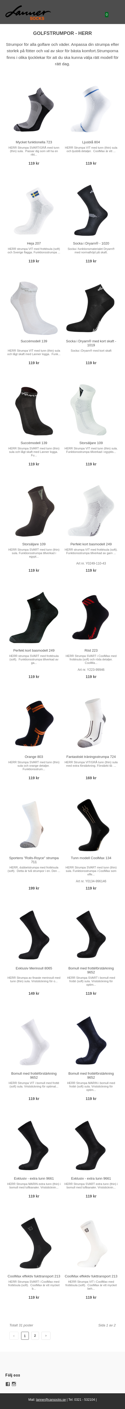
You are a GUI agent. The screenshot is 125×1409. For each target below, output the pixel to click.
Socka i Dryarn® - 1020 (91, 243)
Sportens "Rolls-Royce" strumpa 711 (34, 860)
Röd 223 (90, 650)
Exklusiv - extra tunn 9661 (34, 1178)
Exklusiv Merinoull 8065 (34, 968)
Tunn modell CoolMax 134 (91, 858)
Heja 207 (34, 243)
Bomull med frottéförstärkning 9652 (91, 970)
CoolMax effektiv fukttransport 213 (33, 1276)
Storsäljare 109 (91, 443)
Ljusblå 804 (91, 142)
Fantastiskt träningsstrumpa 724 (91, 757)
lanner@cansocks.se (51, 1400)
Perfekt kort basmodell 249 (91, 544)
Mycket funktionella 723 (34, 142)
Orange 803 (34, 757)
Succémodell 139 (34, 341)
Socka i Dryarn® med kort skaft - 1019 (91, 343)
